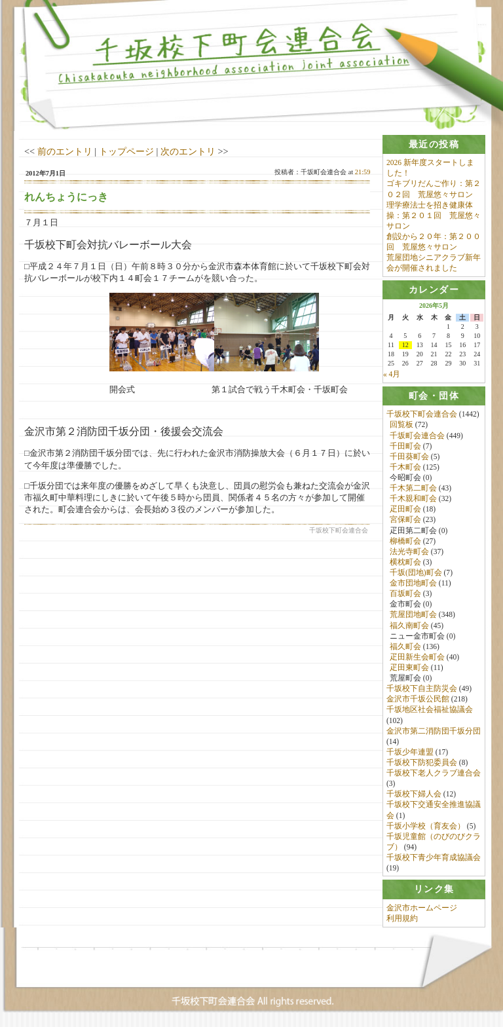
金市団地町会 (413, 584)
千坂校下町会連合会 (421, 415)
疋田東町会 (409, 668)
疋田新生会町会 (417, 658)
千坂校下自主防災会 (421, 689)
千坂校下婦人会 (413, 794)
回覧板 (401, 425)
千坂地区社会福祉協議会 (429, 710)
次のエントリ (187, 151)
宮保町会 (405, 520)
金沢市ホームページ (421, 908)
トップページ (126, 151)
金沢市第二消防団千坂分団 (433, 732)
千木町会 (405, 468)
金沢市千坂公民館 (417, 699)
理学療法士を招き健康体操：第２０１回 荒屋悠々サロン (433, 215)
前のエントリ (64, 151)
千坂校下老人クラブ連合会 (433, 773)
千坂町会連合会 (417, 435)
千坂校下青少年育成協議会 (433, 858)
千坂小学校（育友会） (425, 827)
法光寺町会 (409, 552)
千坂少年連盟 (410, 752)
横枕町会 (405, 563)
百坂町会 (405, 594)
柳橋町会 (405, 542)
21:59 (363, 172)
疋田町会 (405, 510)
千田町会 (405, 447)
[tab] (433, 144)
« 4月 (391, 375)
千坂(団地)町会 (416, 573)
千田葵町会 (409, 457)
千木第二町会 (413, 489)
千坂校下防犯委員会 (421, 763)
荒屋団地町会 (413, 615)
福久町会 (405, 647)
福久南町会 (409, 625)
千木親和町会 (413, 499)
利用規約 (402, 920)
